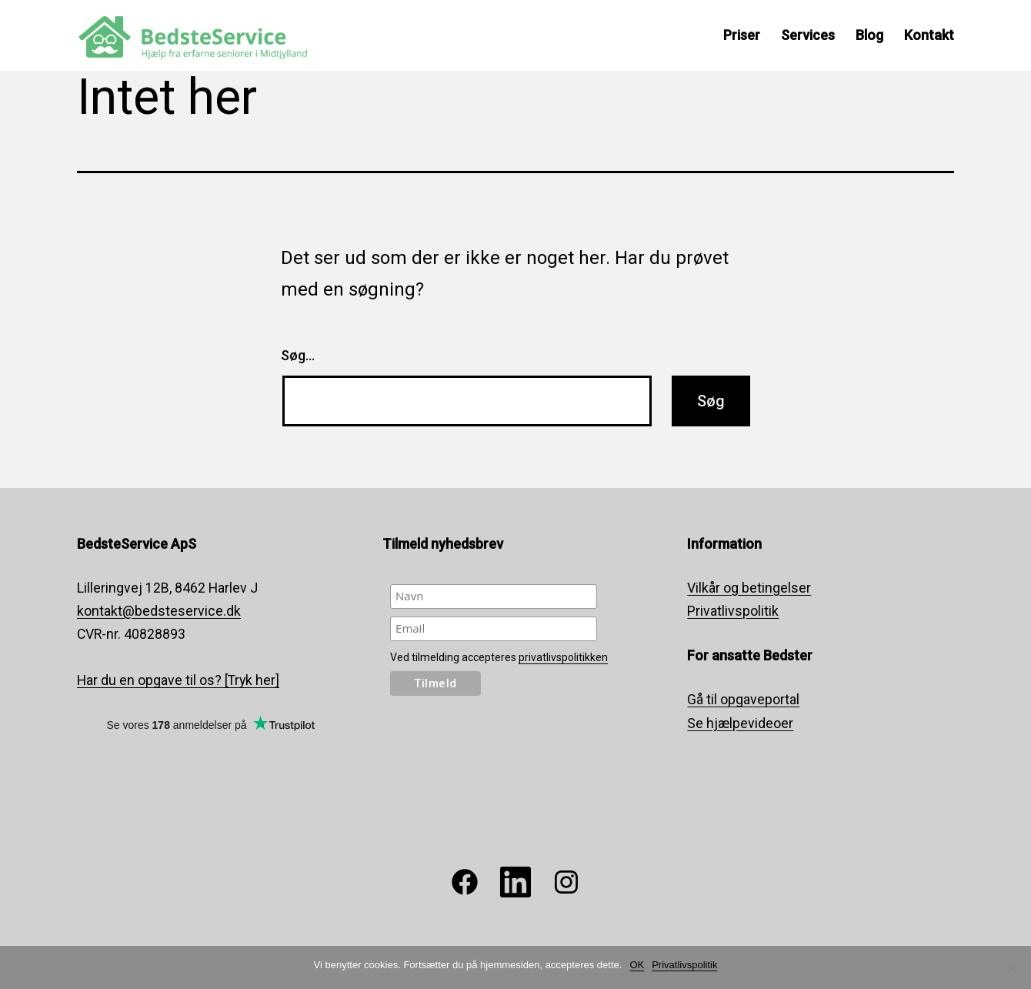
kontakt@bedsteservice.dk (159, 611)
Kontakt (929, 35)
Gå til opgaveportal (743, 699)
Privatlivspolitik (733, 611)
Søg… (298, 355)
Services (808, 35)
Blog (869, 35)
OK (636, 965)
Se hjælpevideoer (740, 723)
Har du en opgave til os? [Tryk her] (178, 680)
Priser (741, 35)
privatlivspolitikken (563, 657)
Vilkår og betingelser (749, 588)
